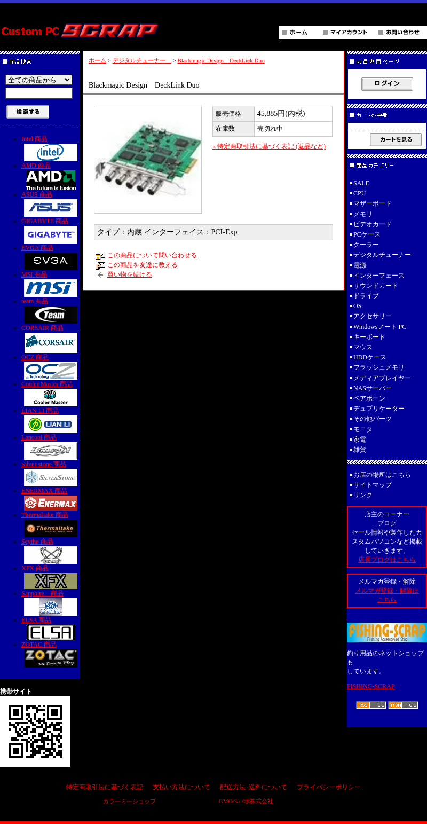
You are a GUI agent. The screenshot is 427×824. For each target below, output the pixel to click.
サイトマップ (372, 485)
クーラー (366, 244)
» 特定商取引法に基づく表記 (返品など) (269, 146)
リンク (363, 495)
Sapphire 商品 (50, 603)
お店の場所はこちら (382, 474)
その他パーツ (372, 418)
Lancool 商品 (50, 447)
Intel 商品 (50, 148)
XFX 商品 (50, 576)
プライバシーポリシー (329, 787)
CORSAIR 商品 (50, 338)
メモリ (363, 214)
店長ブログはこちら (387, 559)
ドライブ (366, 296)
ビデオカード (372, 224)
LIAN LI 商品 (50, 420)
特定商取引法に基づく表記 (104, 787)
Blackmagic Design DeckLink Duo (220, 60)
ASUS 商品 (50, 204)
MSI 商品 (50, 284)
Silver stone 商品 (50, 473)
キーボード (369, 337)
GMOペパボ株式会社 (246, 801)
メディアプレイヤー (382, 378)
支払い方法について (181, 787)
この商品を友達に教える (142, 265)
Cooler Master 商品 (50, 393)
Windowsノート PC (379, 327)
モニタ (363, 429)
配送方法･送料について (253, 787)
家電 (359, 439)
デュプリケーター (379, 408)
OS (357, 306)
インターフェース (379, 275)
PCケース (367, 234)
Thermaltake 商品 (50, 524)
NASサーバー (372, 388)
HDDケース (369, 357)
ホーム (97, 60)
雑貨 (359, 449)
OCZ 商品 (50, 367)
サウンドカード (375, 285)
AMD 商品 (50, 176)
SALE (361, 183)
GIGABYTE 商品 (50, 230)
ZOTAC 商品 (50, 654)
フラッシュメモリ (379, 367)
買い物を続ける (129, 274)
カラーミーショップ (129, 801)
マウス (363, 347)
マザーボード (372, 203)
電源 (359, 265)
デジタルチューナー (142, 60)
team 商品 (50, 310)
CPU (359, 193)
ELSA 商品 (50, 628)
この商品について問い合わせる (152, 255)
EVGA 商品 (50, 257)
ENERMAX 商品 (50, 499)
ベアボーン (369, 398)
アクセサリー (372, 316)
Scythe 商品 (50, 551)
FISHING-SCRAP (370, 686)
